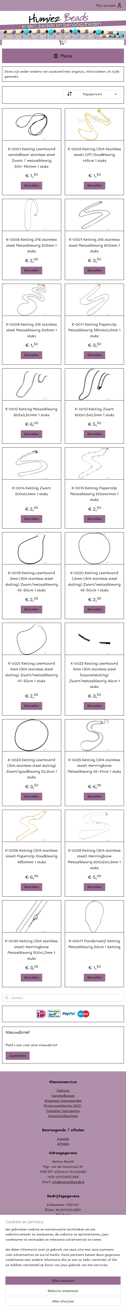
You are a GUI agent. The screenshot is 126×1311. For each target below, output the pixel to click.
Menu (63, 56)
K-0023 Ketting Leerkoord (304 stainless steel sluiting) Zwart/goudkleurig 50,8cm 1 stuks (31, 768)
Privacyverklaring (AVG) (62, 1105)
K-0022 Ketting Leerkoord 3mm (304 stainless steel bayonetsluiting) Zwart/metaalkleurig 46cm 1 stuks (94, 675)
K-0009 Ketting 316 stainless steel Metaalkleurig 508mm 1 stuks (31, 330)
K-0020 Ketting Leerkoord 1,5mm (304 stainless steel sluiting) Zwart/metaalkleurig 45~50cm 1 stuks (94, 581)
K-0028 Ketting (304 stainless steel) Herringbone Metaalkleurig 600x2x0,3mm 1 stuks (94, 859)
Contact (63, 1090)
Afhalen (63, 1143)
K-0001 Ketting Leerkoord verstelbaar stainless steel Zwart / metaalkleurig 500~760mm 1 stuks (31, 157)
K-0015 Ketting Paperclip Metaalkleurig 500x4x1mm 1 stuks (94, 493)
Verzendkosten (63, 1095)
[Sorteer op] (91, 94)
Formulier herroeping (63, 1111)
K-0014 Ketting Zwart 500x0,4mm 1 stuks (31, 490)
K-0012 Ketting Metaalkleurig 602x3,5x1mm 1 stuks (31, 411)
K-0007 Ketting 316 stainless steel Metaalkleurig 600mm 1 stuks (94, 245)
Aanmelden (17, 1055)
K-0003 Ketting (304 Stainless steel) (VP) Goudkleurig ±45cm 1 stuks (94, 154)
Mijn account (109, 5)
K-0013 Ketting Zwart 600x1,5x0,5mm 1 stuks (94, 411)
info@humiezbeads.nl (68, 1182)
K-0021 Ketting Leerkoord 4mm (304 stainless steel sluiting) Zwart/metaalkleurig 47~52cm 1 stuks (31, 672)
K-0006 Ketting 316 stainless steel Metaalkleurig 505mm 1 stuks (31, 245)
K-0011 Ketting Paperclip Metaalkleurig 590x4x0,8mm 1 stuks (94, 330)
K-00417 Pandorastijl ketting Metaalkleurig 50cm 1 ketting (94, 943)
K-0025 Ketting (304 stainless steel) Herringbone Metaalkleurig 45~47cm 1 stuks (94, 765)
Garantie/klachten (63, 1116)
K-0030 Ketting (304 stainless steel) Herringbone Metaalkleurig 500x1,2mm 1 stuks (31, 949)
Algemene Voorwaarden (63, 1100)
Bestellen (31, 185)
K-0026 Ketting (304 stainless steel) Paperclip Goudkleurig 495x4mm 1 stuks (31, 856)
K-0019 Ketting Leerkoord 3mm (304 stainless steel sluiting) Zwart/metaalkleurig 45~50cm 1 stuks (31, 581)
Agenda (63, 1138)
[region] (63, 1249)
